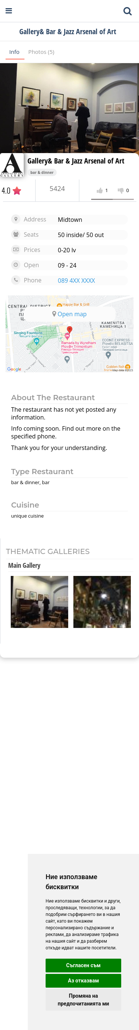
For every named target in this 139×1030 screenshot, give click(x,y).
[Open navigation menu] (9, 11)
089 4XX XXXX (76, 280)
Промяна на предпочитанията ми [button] (83, 1000)
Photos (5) (41, 51)
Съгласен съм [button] (83, 965)
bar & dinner (42, 172)
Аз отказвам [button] (83, 981)
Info (15, 51)
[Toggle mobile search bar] (127, 11)
